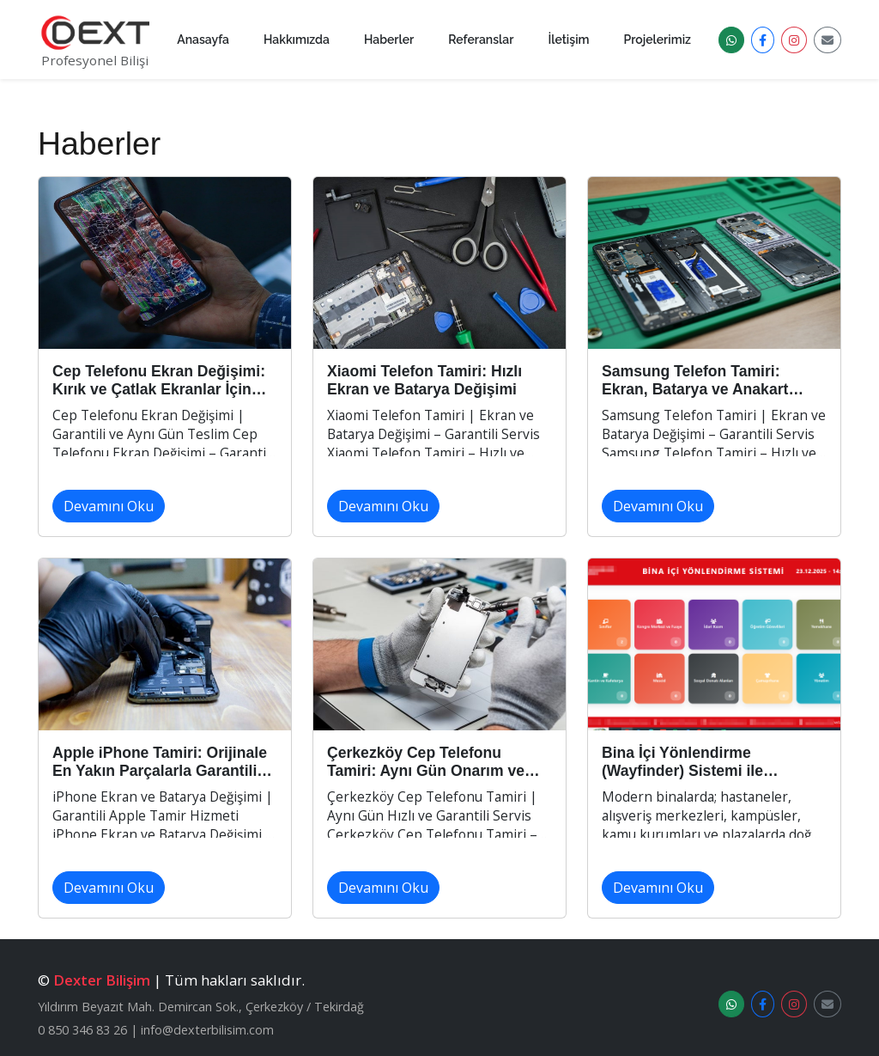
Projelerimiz (658, 39)
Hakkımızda (297, 39)
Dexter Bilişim (101, 980)
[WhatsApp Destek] (731, 40)
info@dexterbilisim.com (207, 1030)
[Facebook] (762, 40)
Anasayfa (203, 39)
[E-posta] (827, 40)
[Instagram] (794, 40)
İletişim (568, 39)
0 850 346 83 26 (82, 1030)
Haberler (389, 39)
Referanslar (480, 39)
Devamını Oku (109, 506)
